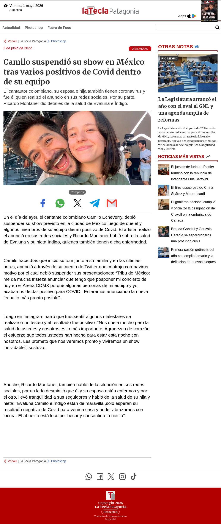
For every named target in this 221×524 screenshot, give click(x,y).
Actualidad (11, 28)
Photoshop (34, 28)
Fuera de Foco (59, 28)
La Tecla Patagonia (33, 41)
